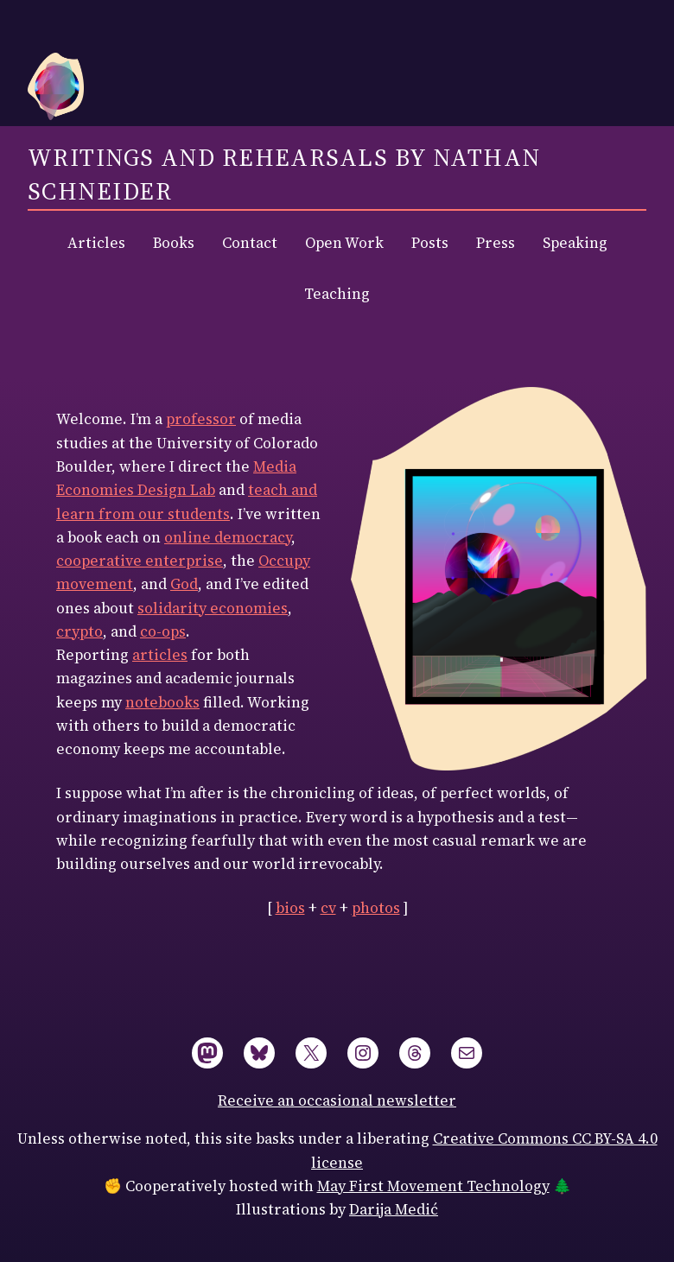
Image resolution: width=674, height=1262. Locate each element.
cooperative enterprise (139, 560)
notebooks (162, 702)
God (184, 584)
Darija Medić (393, 1209)
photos (376, 907)
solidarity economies (212, 608)
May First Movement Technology (433, 1186)
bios (290, 907)
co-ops (163, 631)
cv (328, 907)
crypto (79, 631)
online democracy (227, 537)
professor (201, 419)
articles (160, 654)
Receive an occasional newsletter (337, 1100)
